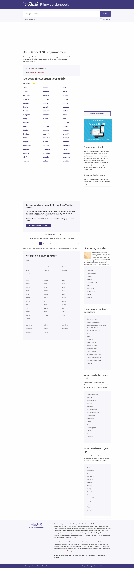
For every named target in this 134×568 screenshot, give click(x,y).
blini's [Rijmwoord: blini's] (45, 122)
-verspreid (90, 498)
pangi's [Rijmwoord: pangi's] (64, 270)
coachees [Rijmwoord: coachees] (66, 157)
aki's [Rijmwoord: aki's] (64, 88)
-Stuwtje (89, 486)
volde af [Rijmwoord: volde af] (89, 363)
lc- (87, 425)
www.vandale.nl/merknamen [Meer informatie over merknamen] (70, 551)
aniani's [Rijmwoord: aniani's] (46, 328)
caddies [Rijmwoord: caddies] (66, 142)
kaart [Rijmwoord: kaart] (88, 297)
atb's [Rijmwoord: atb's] (45, 301)
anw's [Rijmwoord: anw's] (64, 298)
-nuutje (89, 489)
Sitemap (89, 566)
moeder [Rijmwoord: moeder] (89, 270)
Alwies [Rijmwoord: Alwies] (25, 92)
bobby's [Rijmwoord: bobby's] (66, 122)
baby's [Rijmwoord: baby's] (65, 99)
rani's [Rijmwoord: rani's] (63, 312)
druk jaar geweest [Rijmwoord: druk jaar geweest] (93, 322)
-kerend (89, 495)
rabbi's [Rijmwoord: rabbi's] (28, 274)
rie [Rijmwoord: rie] (87, 333)
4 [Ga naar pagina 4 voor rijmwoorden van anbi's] (50, 243)
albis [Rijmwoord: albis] (27, 291)
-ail (88, 467)
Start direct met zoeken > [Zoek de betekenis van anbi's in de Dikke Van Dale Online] (39, 225)
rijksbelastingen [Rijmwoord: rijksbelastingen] (92, 319)
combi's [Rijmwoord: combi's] (66, 161)
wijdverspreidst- (92, 412)
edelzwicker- (91, 415)
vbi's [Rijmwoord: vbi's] (63, 315)
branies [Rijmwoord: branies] (26, 138)
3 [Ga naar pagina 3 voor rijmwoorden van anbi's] (46, 243)
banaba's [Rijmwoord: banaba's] (65, 328)
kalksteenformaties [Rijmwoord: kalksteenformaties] (93, 360)
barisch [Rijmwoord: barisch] (26, 107)
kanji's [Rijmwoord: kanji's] (28, 270)
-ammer (89, 510)
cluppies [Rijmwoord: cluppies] (46, 157)
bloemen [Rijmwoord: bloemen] (90, 288)
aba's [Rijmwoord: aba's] (46, 280)
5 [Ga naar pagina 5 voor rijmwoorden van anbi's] (53, 243)
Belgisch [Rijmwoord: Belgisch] (26, 115)
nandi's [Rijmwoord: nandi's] (46, 270)
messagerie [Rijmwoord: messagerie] (91, 351)
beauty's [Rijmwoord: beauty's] (46, 111)
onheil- (89, 422)
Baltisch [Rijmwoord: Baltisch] (66, 103)
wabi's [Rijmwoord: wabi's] (28, 319)
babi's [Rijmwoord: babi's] (64, 301)
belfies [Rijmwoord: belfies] (65, 111)
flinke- (89, 403)
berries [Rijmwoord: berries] (65, 115)
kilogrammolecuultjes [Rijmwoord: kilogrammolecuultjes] (94, 357)
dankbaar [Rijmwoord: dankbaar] (90, 291)
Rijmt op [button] (27, 14)
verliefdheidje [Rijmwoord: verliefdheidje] (91, 342)
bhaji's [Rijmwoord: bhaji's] (25, 119)
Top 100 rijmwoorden (97, 113)
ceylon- (89, 406)
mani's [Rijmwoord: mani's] (64, 308)
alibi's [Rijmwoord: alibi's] (28, 267)
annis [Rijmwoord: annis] (28, 298)
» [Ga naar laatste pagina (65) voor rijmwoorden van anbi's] (78, 243)
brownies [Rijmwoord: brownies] (46, 138)
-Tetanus (90, 480)
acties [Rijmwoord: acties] (45, 88)
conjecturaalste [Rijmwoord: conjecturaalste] (92, 345)
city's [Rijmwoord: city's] (25, 157)
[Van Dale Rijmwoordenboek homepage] (31, 4)
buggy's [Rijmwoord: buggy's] (26, 142)
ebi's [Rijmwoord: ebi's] (45, 305)
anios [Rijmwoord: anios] (46, 294)
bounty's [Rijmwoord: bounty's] (46, 134)
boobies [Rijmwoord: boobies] (46, 130)
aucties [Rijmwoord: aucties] (46, 99)
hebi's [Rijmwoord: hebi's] (64, 305)
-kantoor (90, 470)
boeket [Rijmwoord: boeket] (89, 285)
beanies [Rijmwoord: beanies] (26, 111)
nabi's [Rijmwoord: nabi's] (28, 312)
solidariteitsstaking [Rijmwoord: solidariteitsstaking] (93, 354)
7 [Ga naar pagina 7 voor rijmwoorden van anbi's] (60, 243)
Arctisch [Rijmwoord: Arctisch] (46, 95)
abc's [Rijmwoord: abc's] (28, 284)
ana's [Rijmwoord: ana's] (46, 291)
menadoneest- (92, 394)
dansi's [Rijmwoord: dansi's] (64, 267)
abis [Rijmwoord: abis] (45, 284)
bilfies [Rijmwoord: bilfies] (45, 119)
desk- (88, 434)
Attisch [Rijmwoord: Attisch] (26, 99)
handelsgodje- (92, 428)
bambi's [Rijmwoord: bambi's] (46, 267)
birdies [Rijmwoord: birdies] (26, 122)
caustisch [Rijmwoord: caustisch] (27, 145)
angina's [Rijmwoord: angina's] (29, 328)
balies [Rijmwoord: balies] (45, 103)
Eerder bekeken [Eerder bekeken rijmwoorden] (29, 19)
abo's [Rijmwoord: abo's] (63, 284)
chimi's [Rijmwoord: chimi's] (26, 153)
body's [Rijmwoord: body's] (25, 126)
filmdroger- (90, 400)
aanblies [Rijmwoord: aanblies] (29, 325)
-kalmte (89, 483)
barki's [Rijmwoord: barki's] (45, 107)
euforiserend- (91, 437)
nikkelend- (90, 431)
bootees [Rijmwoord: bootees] (26, 134)
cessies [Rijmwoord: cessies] (26, 149)
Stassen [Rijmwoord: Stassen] (89, 339)
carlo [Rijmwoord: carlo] (88, 336)
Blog (83, 566)
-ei (87, 474)
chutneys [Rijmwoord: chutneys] (66, 153)
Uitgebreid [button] (106, 20)
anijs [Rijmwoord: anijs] (27, 294)
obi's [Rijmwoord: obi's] (45, 312)
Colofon (96, 566)
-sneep (89, 501)
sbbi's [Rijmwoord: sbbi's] (28, 315)
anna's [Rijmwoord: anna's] (64, 294)
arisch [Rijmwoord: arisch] (65, 95)
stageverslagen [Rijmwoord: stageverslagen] (92, 348)
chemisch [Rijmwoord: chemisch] (46, 149)
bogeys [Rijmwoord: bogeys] (46, 126)
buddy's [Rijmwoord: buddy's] (66, 138)
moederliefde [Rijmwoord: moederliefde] (91, 282)
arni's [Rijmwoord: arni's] (28, 301)
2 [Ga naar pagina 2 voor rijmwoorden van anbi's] (43, 243)
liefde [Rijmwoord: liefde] (89, 279)
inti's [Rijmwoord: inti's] (27, 308)
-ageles (89, 504)
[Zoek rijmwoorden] (43, 14)
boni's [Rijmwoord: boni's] (25, 130)
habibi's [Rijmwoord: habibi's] (46, 332)
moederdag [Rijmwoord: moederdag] (91, 273)
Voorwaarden (105, 566)
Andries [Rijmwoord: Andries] (46, 92)
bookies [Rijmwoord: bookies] (66, 130)
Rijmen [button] (105, 14)
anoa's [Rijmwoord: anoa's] (46, 298)
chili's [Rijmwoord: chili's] (65, 149)
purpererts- (90, 418)
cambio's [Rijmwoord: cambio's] (29, 332)
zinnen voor (36, 72)
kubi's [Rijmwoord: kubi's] (46, 308)
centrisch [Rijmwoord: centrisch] (66, 145)
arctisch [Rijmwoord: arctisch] (26, 95)
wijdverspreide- (92, 409)
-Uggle (89, 507)
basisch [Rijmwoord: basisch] (66, 107)
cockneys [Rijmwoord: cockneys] (26, 161)
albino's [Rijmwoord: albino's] (46, 325)
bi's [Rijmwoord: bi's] (27, 305)
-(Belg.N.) (90, 477)
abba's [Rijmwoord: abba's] (64, 280)
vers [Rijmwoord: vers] (88, 294)
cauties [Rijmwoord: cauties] (46, 145)
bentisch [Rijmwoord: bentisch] (46, 115)
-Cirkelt (89, 492)
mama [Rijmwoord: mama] (89, 276)
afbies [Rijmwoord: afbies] (46, 287)
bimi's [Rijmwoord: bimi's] (65, 119)
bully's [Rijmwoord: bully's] (45, 142)
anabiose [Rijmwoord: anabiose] (65, 325)
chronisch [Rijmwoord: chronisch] (46, 153)
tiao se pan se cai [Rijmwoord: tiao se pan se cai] (92, 330)
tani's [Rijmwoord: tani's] (46, 315)
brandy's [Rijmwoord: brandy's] (66, 134)
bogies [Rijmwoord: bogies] (65, 126)
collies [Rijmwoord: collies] (45, 161)
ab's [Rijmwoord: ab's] (27, 280)
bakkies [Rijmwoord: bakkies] (26, 103)
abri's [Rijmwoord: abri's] (25, 88)
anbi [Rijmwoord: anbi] (63, 291)
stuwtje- (89, 397)
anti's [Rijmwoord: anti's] (65, 92)
